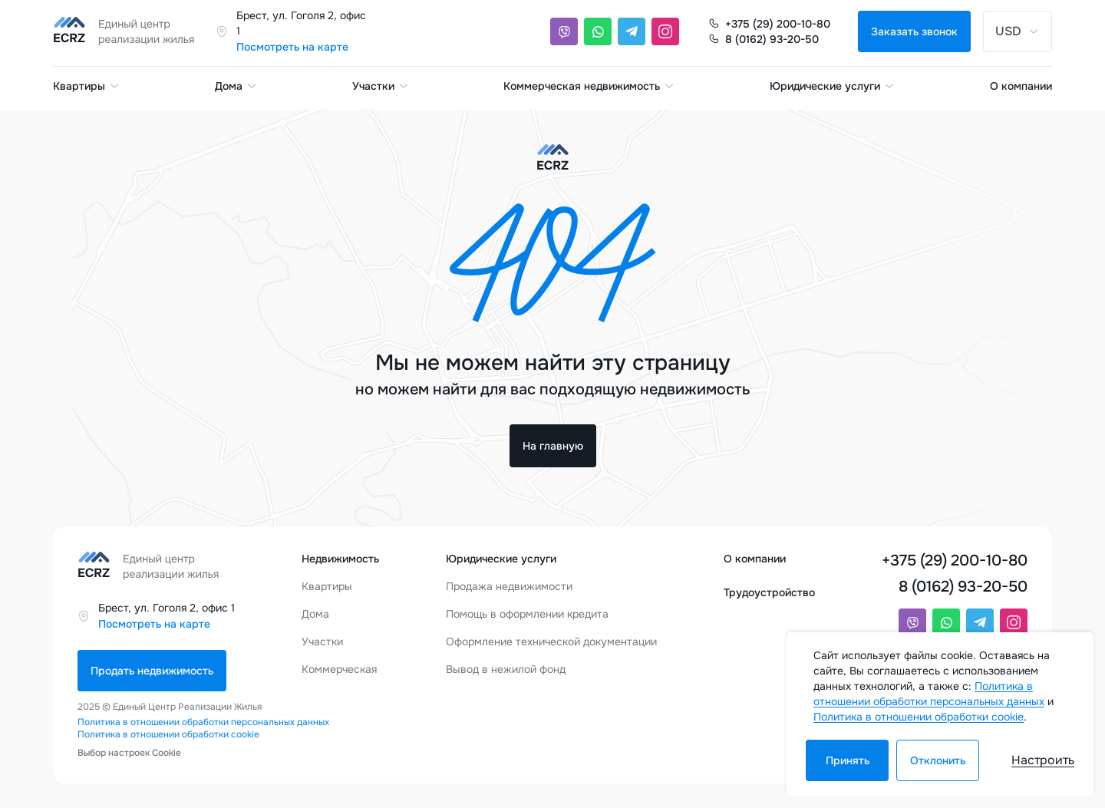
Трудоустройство (769, 592)
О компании (1021, 86)
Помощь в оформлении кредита (527, 614)
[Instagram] (665, 31)
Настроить (1042, 760)
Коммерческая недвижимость (589, 86)
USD (1017, 31)
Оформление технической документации (551, 641)
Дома (236, 86)
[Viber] (564, 31)
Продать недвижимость (152, 671)
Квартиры (86, 86)
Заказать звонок (914, 31)
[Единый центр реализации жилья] (128, 31)
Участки (381, 86)
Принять (847, 760)
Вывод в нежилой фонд (506, 669)
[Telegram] (631, 31)
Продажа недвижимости (509, 586)
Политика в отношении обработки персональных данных (203, 722)
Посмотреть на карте (292, 47)
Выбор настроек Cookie (129, 753)
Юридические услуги (833, 86)
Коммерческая (339, 669)
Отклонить (937, 760)
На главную (553, 446)
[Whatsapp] (598, 31)
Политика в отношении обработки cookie (168, 734)
